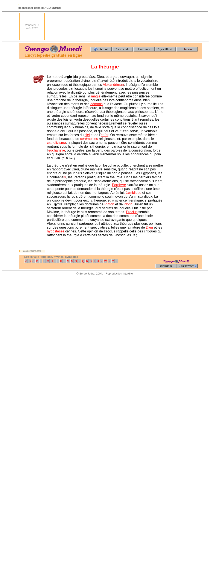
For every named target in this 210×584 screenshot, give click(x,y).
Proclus (131, 212)
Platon (109, 204)
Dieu (149, 227)
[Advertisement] (187, 26)
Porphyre (119, 185)
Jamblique (133, 192)
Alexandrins (112, 84)
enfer (104, 135)
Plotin (128, 204)
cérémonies (89, 139)
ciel (87, 135)
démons (96, 104)
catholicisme (56, 142)
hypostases (55, 231)
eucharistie (56, 150)
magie (95, 96)
